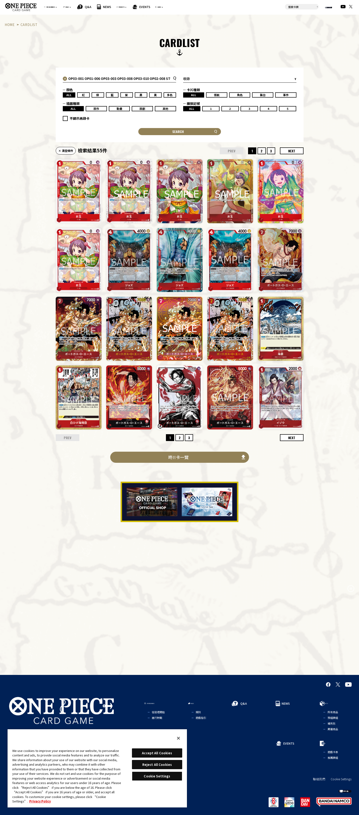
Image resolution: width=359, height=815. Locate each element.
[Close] (178, 738)
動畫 (119, 109)
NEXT (291, 150)
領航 (217, 95)
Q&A (123, 6)
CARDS (218, 6)
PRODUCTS (166, 6)
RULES (97, 6)
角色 (240, 95)
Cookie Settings (341, 779)
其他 (165, 109)
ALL (69, 95)
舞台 (263, 95)
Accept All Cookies (157, 753)
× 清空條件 (65, 151)
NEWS (142, 6)
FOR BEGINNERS (62, 6)
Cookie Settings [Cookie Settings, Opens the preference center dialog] (157, 776)
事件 (286, 95)
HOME (10, 24)
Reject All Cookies (157, 764)
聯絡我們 (319, 779)
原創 (142, 109)
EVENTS (196, 6)
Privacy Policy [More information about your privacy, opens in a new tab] (40, 801)
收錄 (186, 78)
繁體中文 (322, 7)
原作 (96, 109)
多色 (170, 95)
